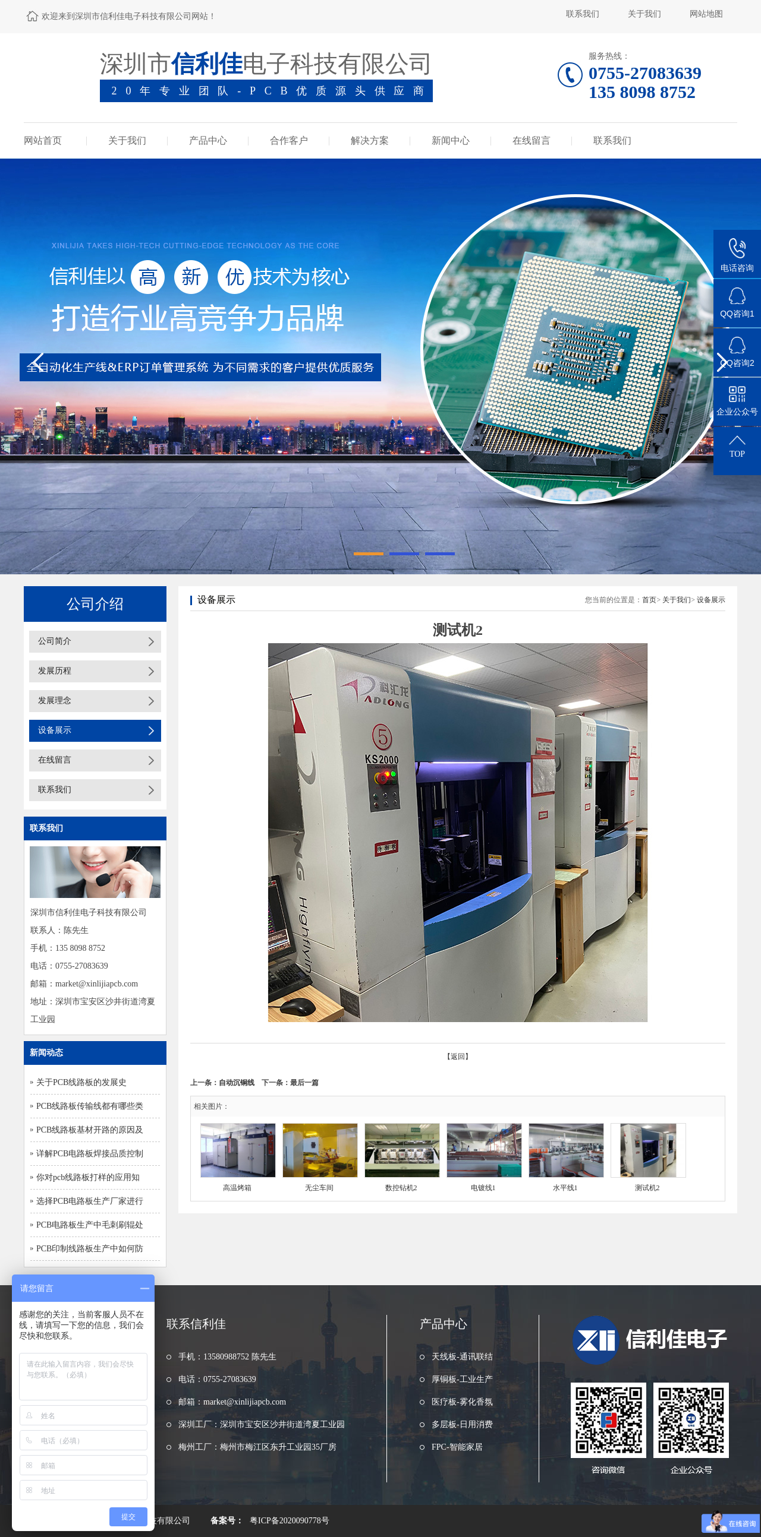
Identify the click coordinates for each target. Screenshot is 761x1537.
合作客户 (289, 140)
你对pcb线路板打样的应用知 (88, 1177)
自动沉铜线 (236, 1083)
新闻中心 (451, 140)
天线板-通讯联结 (462, 1356)
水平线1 (565, 1188)
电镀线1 (483, 1188)
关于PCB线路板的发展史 (81, 1082)
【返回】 (458, 1056)
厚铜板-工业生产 (462, 1379)
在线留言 (531, 140)
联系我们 (582, 14)
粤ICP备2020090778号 (289, 1520)
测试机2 (647, 1188)
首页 (649, 600)
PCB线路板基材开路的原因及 (89, 1129)
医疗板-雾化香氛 (462, 1401)
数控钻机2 (401, 1188)
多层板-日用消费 (462, 1424)
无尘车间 (319, 1188)
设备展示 (54, 730)
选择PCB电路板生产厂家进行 (89, 1201)
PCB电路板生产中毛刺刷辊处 (89, 1224)
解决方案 (370, 140)
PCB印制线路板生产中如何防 (89, 1248)
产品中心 (208, 140)
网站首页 (43, 140)
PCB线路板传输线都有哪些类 (89, 1106)
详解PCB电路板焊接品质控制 (89, 1153)
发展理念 (54, 700)
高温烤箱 (237, 1188)
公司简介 (54, 641)
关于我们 (644, 14)
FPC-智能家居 (457, 1447)
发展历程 (54, 670)
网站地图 (706, 14)
